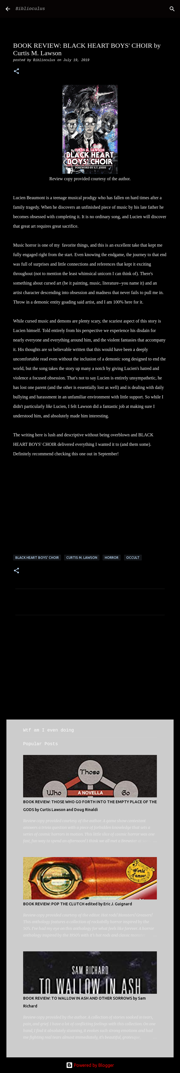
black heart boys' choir (37, 557)
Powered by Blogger (90, 1065)
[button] (16, 72)
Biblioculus (30, 8)
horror (111, 557)
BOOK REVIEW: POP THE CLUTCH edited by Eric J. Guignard (77, 904)
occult (133, 557)
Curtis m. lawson (81, 557)
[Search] (172, 9)
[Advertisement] (90, 671)
